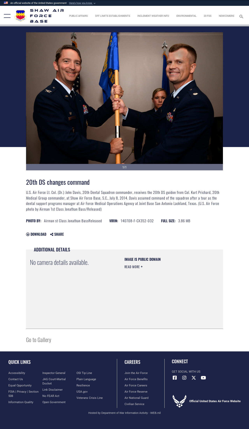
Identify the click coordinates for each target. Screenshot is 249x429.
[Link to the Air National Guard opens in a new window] (136, 398)
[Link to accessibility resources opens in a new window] (16, 373)
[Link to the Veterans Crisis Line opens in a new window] (89, 398)
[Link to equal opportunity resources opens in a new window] (20, 385)
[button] (82, 3)
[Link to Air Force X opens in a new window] (194, 378)
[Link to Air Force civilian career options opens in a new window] (134, 404)
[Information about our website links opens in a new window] (52, 389)
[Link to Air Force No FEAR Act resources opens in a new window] (50, 396)
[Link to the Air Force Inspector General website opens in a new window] (53, 373)
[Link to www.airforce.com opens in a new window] (136, 373)
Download (36, 234)
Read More (132, 266)
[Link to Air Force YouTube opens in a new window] (203, 378)
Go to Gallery (38, 339)
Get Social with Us (186, 371)
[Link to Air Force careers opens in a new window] (135, 385)
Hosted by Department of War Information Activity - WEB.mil (124, 412)
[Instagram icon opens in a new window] (184, 378)
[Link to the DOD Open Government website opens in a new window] (54, 402)
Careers (132, 362)
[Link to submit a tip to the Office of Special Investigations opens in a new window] (84, 373)
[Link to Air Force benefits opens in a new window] (136, 379)
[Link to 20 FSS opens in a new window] (207, 16)
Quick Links (19, 362)
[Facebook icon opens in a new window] (175, 378)
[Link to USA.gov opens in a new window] (82, 391)
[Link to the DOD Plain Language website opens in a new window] (86, 379)
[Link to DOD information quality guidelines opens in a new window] (20, 402)
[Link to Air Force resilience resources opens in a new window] (83, 385)
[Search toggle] (242, 16)
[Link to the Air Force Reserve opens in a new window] (135, 391)
